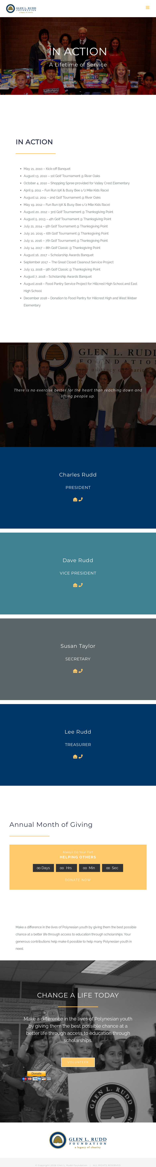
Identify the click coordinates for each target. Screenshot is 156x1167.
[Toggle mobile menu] (148, 7)
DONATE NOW (78, 880)
